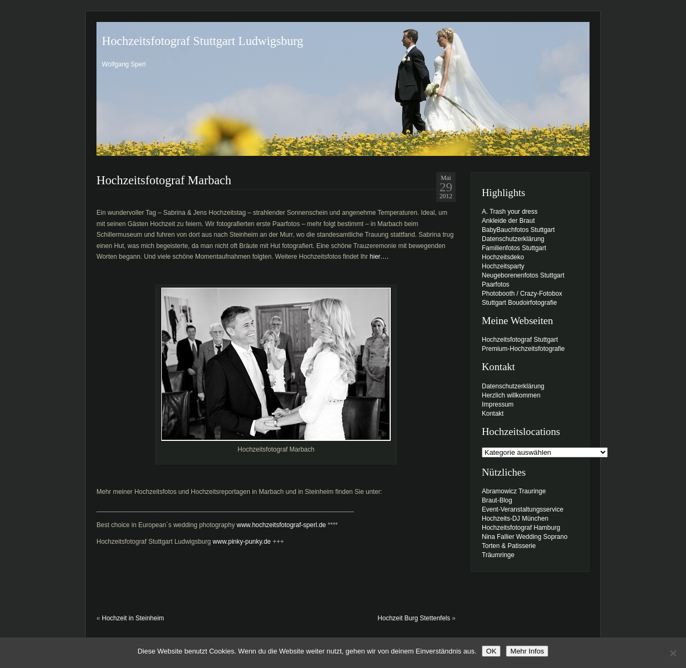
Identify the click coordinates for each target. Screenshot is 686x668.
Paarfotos (495, 284)
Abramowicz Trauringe (514, 491)
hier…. (379, 256)
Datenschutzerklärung (513, 239)
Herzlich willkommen (511, 395)
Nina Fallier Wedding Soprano (525, 537)
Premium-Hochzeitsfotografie (523, 348)
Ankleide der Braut (508, 220)
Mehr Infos (527, 651)
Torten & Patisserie (509, 546)
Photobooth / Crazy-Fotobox (522, 293)
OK (491, 651)
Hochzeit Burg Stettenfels (414, 618)
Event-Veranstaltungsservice (522, 509)
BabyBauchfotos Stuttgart (518, 230)
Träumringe (498, 555)
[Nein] (672, 653)
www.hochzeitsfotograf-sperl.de (281, 525)
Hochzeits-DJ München (515, 518)
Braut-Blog (497, 500)
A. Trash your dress (510, 211)
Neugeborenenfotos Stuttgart (523, 275)
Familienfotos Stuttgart (514, 248)
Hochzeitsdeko (503, 257)
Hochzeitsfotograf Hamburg (521, 527)
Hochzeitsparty (503, 266)
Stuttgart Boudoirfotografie (519, 302)
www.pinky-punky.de (242, 541)
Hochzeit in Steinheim (133, 618)
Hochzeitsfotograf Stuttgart (520, 339)
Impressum (497, 404)
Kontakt (493, 413)
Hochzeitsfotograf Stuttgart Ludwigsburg (202, 41)
